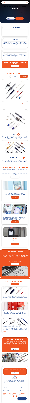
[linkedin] (16, 396)
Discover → (15, 34)
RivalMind (15, 398)
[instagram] (15, 396)
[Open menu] (27, 2)
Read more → (4, 299)
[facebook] (13, 396)
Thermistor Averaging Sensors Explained (11, 326)
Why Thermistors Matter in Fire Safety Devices (13, 310)
